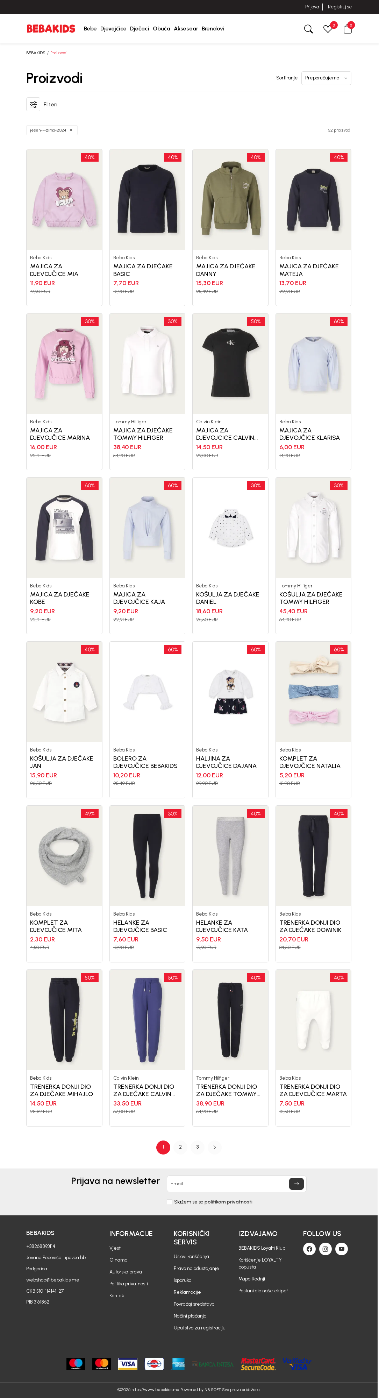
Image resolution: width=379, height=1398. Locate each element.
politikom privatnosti (228, 1202)
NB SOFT (213, 1389)
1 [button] (163, 1147)
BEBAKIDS (35, 52)
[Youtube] (341, 1249)
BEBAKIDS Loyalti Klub (261, 1248)
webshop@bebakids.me (52, 1280)
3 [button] (197, 1147)
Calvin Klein (209, 422)
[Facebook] (309, 1249)
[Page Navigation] (188, 1148)
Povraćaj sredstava (194, 1304)
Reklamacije (187, 1292)
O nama (118, 1260)
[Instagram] (325, 1249)
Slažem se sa (213, 1202)
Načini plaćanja (190, 1316)
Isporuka (183, 1280)
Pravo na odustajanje (196, 1268)
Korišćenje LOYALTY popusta (260, 1263)
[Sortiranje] (326, 78)
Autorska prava (125, 1272)
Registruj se (340, 6)
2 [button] (180, 1147)
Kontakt (117, 1296)
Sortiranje (287, 78)
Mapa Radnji (251, 1279)
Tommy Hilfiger (129, 422)
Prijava (312, 6)
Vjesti (115, 1248)
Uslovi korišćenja (191, 1256)
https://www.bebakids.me (155, 1389)
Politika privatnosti (128, 1284)
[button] (347, 28)
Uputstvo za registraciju (200, 1328)
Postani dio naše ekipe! (263, 1291)
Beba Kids (40, 258)
